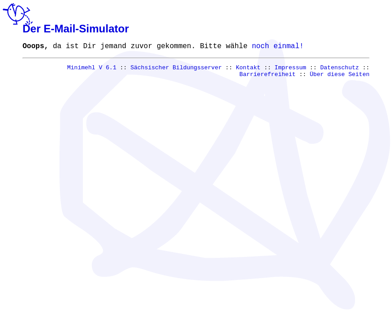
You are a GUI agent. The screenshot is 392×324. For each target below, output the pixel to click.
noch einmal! (278, 47)
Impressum (290, 70)
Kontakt (248, 70)
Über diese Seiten (339, 78)
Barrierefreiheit (267, 78)
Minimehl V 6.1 (91, 70)
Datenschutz (339, 70)
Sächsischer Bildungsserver (176, 70)
